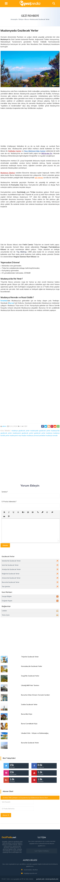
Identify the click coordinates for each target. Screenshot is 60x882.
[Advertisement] (30, 127)
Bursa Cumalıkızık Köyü (29, 724)
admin (4, 426)
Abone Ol (6, 815)
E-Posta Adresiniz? (9, 501)
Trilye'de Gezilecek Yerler (30, 657)
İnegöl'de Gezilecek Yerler (30, 676)
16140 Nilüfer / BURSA (31, 870)
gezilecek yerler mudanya (43, 433)
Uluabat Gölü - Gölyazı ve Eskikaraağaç (34, 733)
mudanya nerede (52, 435)
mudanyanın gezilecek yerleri (23, 433)
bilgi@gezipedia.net (30, 873)
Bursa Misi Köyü (26, 714)
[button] (4, 512)
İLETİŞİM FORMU (42, 851)
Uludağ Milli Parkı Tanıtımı (30, 685)
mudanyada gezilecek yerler (40, 430)
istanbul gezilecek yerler (51, 879)
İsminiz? (5, 492)
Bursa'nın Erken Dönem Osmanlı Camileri (35, 695)
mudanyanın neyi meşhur (18, 435)
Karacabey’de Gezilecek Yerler (31, 666)
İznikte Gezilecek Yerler (29, 704)
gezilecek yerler (40, 879)
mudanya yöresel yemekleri (36, 435)
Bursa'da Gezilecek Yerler (30, 743)
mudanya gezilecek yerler (21, 430)
